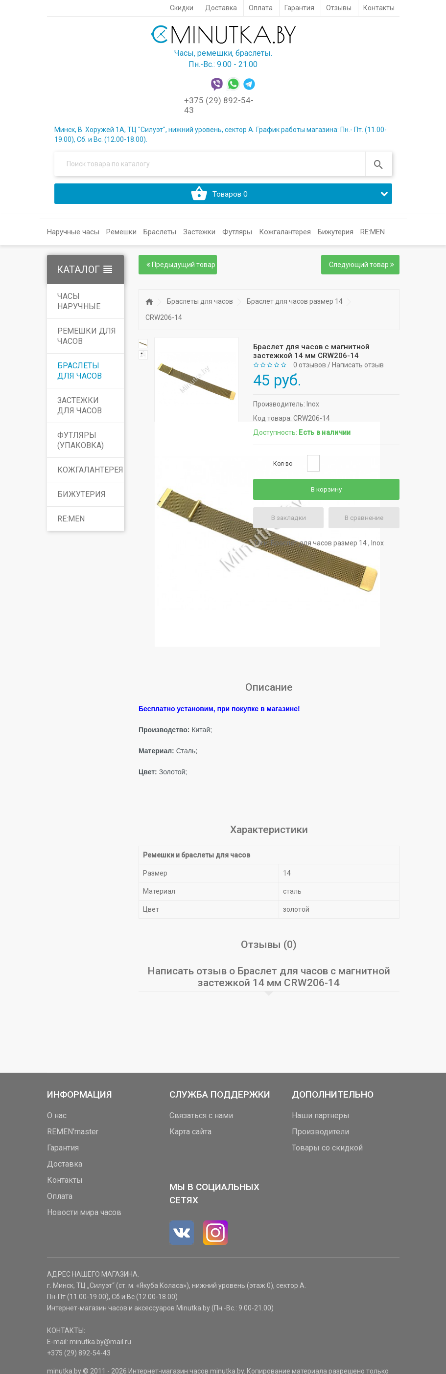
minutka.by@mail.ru (100, 1345)
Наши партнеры (321, 1119)
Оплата (59, 1199)
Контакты (65, 1183)
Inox (312, 407)
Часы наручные (78, 305)
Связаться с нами (201, 1119)
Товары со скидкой (327, 1151)
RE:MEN (372, 235)
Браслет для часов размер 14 (295, 305)
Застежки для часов (79, 409)
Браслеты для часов (79, 374)
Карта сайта (190, 1135)
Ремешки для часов (86, 340)
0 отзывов (309, 369)
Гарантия (63, 1151)
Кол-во (282, 467)
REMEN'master (72, 1135)
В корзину (326, 493)
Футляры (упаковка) (80, 444)
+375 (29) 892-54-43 (79, 1356)
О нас (57, 1119)
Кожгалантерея (90, 473)
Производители (320, 1135)
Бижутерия (81, 498)
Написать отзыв (358, 369)
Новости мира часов (84, 1215)
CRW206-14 (163, 321)
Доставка (64, 1167)
